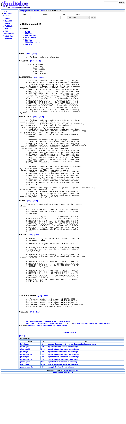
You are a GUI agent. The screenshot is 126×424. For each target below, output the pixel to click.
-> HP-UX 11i (7, 29)
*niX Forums (7, 38)
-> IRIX (5, 31)
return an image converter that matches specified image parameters (72, 393)
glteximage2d (25, 396)
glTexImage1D (25, 414)
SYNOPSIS (29, 34)
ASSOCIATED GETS (32, 43)
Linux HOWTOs (8, 34)
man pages (8, 13)
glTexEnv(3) (30, 371)
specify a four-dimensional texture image (63, 409)
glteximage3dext (26, 404)
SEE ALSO (29, 44)
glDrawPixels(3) (50, 369)
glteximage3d (25, 406)
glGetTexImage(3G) (70, 382)
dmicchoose (24, 393)
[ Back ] (22, 385)
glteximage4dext (26, 409)
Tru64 (43, 399)
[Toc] (28, 54)
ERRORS (28, 41)
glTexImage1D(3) (56, 371)
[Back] (34, 54)
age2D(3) (76, 371)
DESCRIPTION (30, 37)
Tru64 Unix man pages (37, 11)
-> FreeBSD (6, 18)
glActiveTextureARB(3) (34, 369)
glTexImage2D (25, 411)
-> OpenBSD (7, 21)
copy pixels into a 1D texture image (61, 416)
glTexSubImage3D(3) (44, 373)
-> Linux (5, 16)
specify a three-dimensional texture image (63, 399)
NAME (27, 32)
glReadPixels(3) (64, 369)
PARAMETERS (30, 36)
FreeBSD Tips (8, 36)
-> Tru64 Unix (7, 26)
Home (5, 11)
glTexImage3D (25, 399)
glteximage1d (25, 401)
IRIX (42, 393)
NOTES (27, 39)
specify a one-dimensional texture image (63, 401)
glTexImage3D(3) (87, 371)
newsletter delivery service (63, 422)
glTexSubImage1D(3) (102, 371)
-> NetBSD (6, 23)
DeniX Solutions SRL (71, 420)
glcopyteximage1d (26, 416)
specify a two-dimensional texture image (63, 396)
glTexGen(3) (42, 371)
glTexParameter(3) (60, 373)
